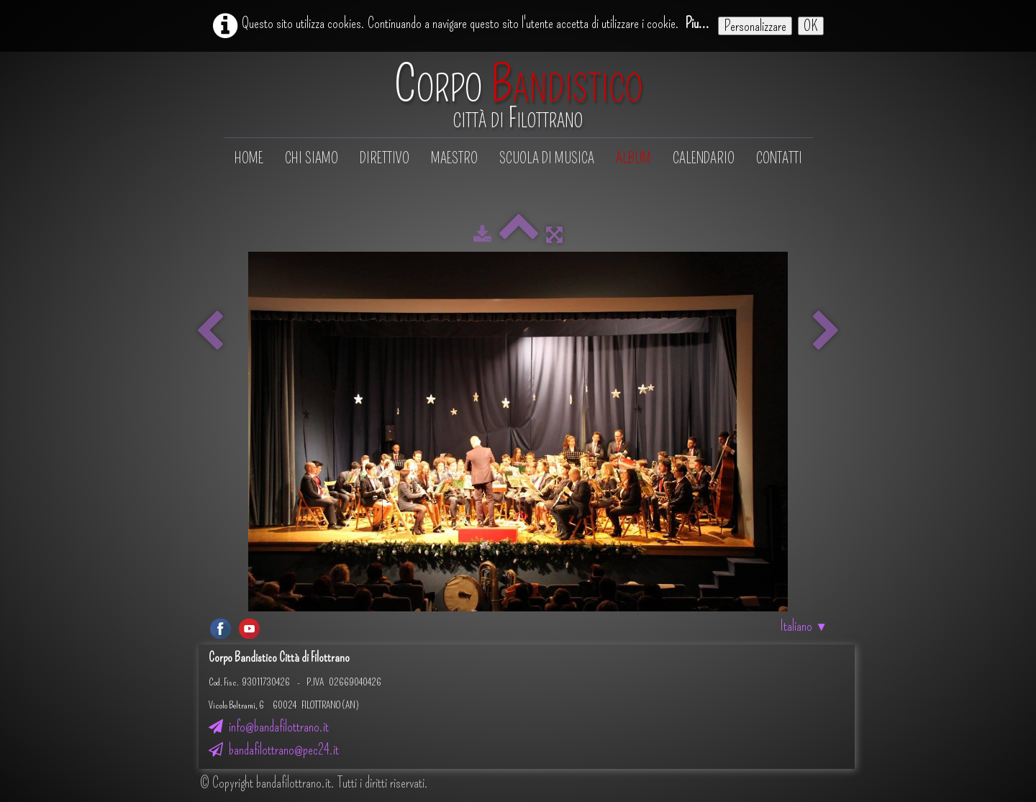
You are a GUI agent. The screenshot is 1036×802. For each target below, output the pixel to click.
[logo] (518, 96)
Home (249, 158)
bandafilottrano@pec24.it (274, 749)
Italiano (803, 625)
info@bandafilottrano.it (269, 726)
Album (633, 158)
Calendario (704, 158)
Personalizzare (755, 26)
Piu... (697, 23)
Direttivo (384, 158)
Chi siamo (311, 158)
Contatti (779, 158)
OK (811, 26)
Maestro (454, 158)
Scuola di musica (546, 158)
